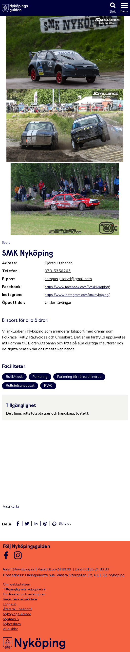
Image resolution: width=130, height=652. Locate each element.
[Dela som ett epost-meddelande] (45, 523)
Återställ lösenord (17, 609)
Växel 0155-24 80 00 (54, 569)
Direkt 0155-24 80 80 (92, 569)
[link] (61, 523)
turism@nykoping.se (19, 569)
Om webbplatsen (16, 584)
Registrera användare (20, 599)
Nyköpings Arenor (17, 614)
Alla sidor (10, 629)
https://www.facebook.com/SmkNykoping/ (77, 287)
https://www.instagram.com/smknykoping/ (77, 294)
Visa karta (11, 506)
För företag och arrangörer (24, 594)
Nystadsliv (11, 619)
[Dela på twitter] (26, 523)
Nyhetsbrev (12, 624)
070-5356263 (58, 271)
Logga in (9, 604)
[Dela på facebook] (17, 523)
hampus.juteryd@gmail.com (68, 279)
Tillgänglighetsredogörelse (24, 589)
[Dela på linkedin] (36, 523)
